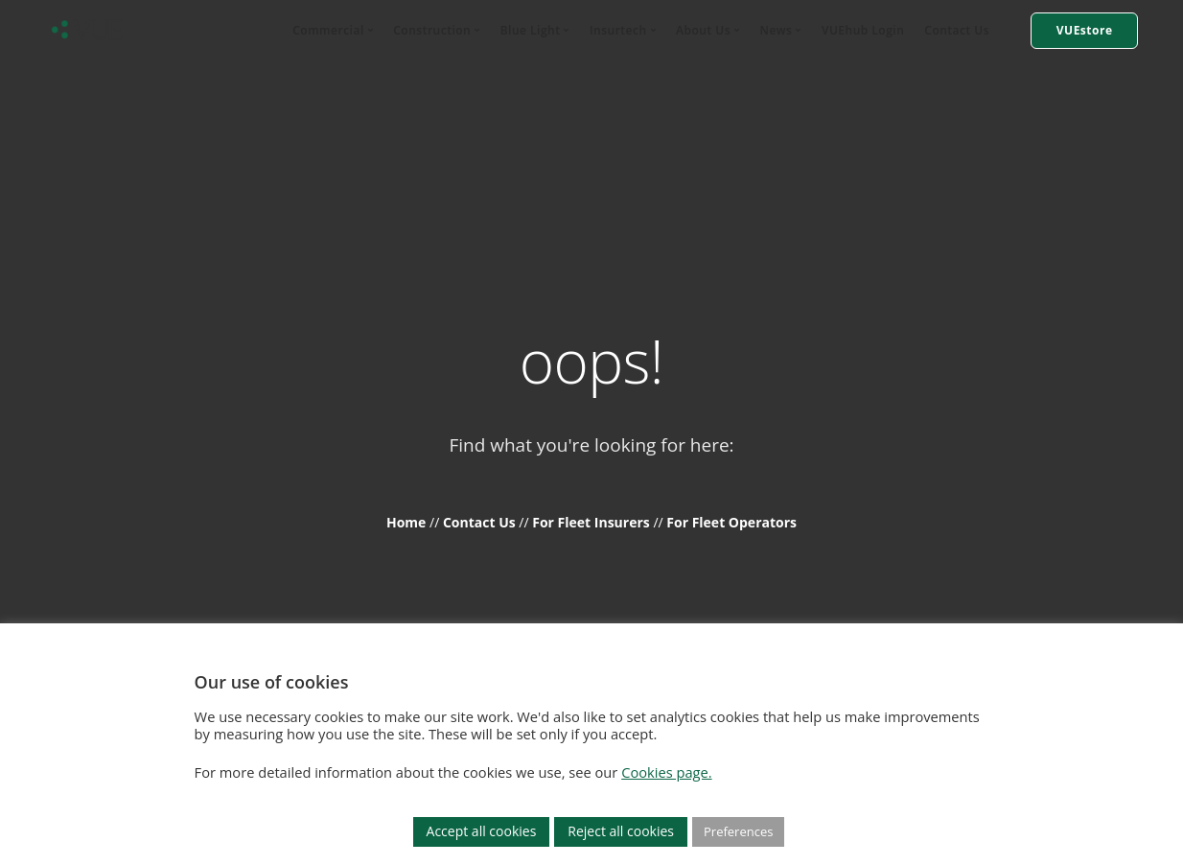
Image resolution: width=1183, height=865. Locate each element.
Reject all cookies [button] (621, 831)
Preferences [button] (738, 831)
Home (407, 522)
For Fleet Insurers (592, 522)
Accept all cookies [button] (482, 831)
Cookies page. (666, 772)
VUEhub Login (863, 30)
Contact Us (956, 30)
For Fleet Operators (731, 522)
